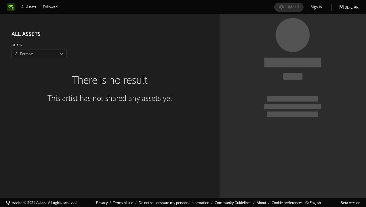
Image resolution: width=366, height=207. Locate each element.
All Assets (28, 6)
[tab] (28, 7)
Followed (50, 6)
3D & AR (349, 7)
